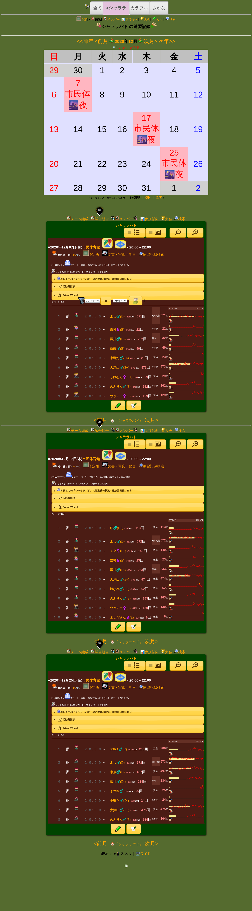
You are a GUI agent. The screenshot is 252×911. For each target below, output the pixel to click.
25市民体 (174, 163)
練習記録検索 (151, 254)
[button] (178, 233)
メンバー (111, 19)
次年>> (166, 41)
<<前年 (85, 41)
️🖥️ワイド (143, 854)
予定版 (91, 254)
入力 (157, 19)
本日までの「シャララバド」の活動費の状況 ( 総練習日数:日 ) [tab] (93, 278)
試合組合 (100, 219)
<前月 (101, 41)
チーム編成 (77, 219)
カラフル (139, 7)
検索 (170, 19)
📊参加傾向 (129, 19)
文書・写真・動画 (119, 254)
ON (148, 197)
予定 (81, 19)
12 (130, 41)
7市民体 (78, 94)
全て (97, 7)
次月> (151, 41)
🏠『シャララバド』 (126, 421)
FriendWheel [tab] (65, 295)
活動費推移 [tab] (64, 286)
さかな (158, 7)
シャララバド (128, 47)
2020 (119, 41)
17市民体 (146, 128)
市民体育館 (91, 247)
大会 (145, 19)
